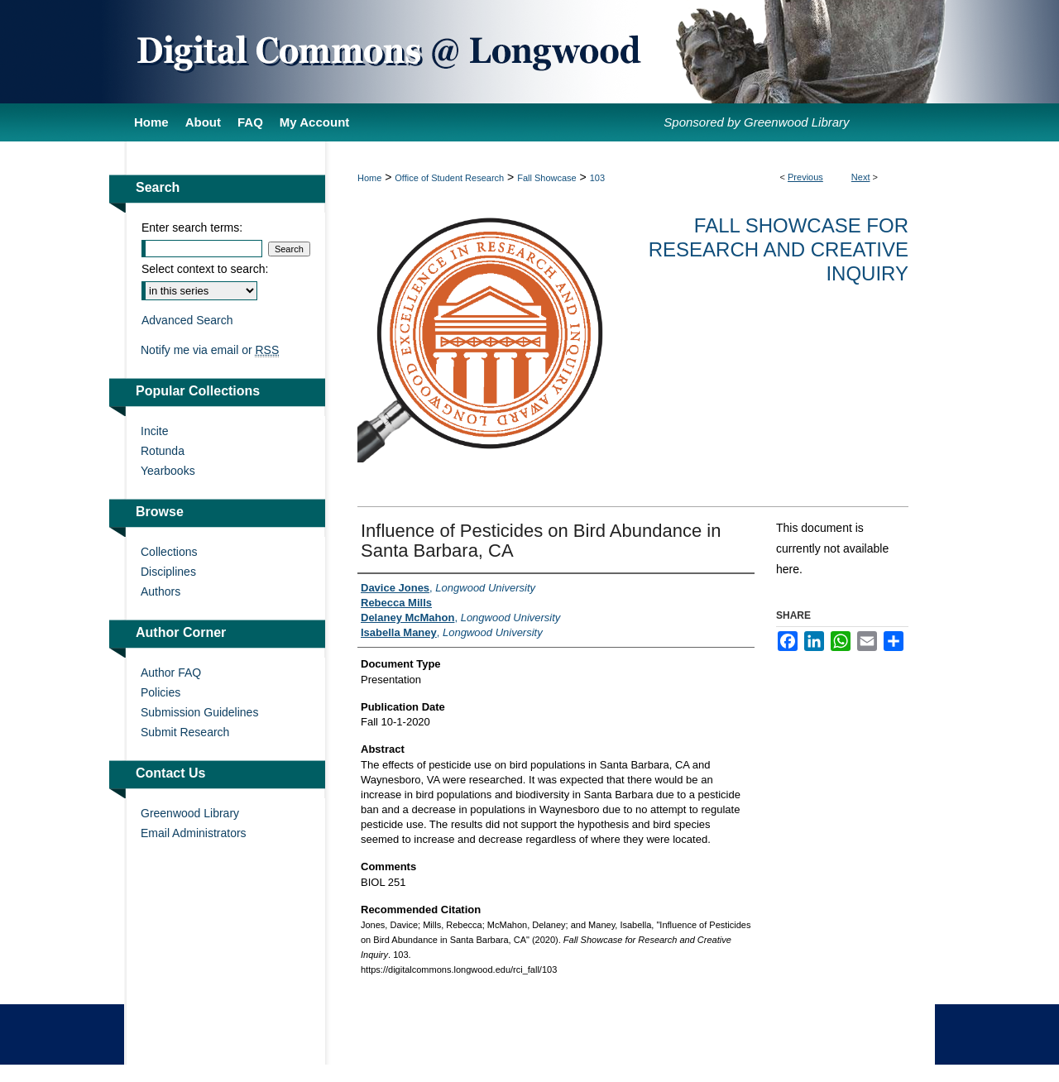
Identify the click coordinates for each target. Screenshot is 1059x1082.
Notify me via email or (210, 350)
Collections (169, 551)
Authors (160, 591)
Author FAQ (171, 672)
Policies (160, 692)
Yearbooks (168, 470)
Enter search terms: (191, 227)
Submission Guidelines (199, 712)
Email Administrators (194, 833)
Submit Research (185, 732)
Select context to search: (204, 268)
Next (860, 177)
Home (369, 178)
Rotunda (162, 450)
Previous (805, 177)
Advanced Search (187, 320)
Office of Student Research (449, 178)
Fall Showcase (547, 178)
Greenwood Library (190, 813)
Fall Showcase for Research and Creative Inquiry (778, 249)
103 (597, 178)
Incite (154, 431)
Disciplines (168, 571)
